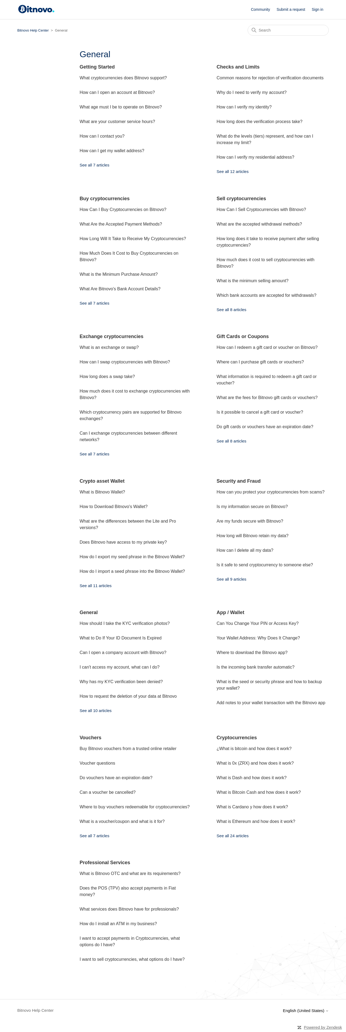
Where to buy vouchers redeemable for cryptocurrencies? (134, 807)
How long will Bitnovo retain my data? (252, 535)
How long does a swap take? (107, 376)
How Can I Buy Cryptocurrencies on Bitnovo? (122, 209)
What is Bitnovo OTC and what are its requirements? (130, 873)
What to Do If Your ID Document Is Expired (120, 638)
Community (260, 9)
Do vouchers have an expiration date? (115, 777)
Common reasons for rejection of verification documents (270, 78)
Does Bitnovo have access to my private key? (123, 542)
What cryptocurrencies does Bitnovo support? (123, 78)
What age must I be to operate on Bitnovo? (120, 107)
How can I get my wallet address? (111, 150)
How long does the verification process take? (259, 121)
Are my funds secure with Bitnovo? (250, 521)
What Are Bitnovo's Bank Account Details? (119, 289)
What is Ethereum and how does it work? (256, 821)
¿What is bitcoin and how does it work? (254, 748)
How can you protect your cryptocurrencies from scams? (270, 492)
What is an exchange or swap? (109, 347)
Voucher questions (97, 763)
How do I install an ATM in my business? (118, 923)
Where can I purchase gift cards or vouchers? (260, 362)
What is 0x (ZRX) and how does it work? (255, 763)
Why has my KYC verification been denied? (121, 681)
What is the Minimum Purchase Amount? (118, 274)
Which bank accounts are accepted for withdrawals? (266, 295)
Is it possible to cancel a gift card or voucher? (260, 412)
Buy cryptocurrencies (104, 198)
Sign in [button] (317, 9)
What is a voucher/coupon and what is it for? (122, 821)
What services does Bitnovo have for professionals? (129, 909)
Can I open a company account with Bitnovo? (122, 652)
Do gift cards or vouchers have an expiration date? (265, 426)
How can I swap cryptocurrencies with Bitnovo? (124, 362)
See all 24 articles (232, 835)
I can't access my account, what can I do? (119, 667)
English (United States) (306, 1010)
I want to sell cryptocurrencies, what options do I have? (132, 959)
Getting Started (97, 67)
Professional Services (104, 862)
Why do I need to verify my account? (252, 92)
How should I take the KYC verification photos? (124, 623)
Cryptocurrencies (237, 737)
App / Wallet (230, 612)
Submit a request (291, 9)
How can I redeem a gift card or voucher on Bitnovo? (267, 347)
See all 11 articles (95, 585)
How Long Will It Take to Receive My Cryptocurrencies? (132, 238)
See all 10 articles (95, 710)
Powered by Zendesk (323, 1027)
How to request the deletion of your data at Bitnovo (128, 696)
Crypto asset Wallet (101, 481)
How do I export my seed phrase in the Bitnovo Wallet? (132, 556)
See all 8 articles (231, 309)
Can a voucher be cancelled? (107, 792)
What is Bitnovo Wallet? (102, 492)
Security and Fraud (239, 481)
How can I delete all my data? (245, 550)
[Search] (288, 30)
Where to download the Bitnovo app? (252, 652)
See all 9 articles (231, 579)
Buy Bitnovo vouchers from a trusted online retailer (127, 748)
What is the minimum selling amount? (252, 280)
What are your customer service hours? (117, 121)
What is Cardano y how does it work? (252, 807)
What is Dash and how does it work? (252, 777)
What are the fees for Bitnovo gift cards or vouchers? (267, 397)
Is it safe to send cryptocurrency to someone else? (265, 565)
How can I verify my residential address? (255, 157)
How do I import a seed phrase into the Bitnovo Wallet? (132, 571)
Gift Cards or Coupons (243, 336)
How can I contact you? (101, 136)
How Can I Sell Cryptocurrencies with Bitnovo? (261, 209)
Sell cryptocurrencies (241, 198)
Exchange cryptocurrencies (111, 336)
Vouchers (90, 737)
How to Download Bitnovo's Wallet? (113, 506)
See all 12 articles (232, 171)
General (88, 612)
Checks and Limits (238, 67)
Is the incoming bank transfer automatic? (255, 667)
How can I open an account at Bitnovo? (117, 92)
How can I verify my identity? (244, 107)
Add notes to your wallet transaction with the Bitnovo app (271, 702)
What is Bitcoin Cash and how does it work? (259, 792)
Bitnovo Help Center (33, 30)
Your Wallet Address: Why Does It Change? (258, 638)
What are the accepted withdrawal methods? (259, 224)
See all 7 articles (94, 165)
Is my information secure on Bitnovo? (252, 506)
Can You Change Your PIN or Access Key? (257, 623)
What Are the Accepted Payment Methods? (120, 224)
